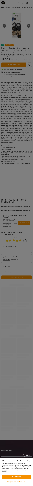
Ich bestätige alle (16, 476)
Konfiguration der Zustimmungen (16, 482)
